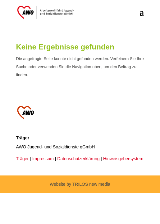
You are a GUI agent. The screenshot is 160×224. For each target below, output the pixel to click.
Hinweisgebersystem (123, 158)
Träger (22, 158)
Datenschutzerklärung (78, 158)
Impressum (43, 158)
